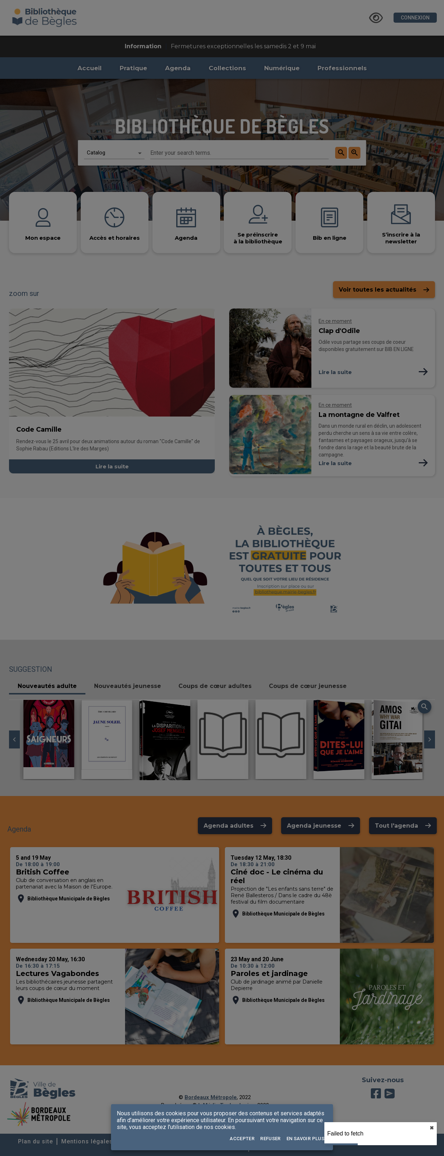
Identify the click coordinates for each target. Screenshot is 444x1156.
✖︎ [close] (432, 1128)
